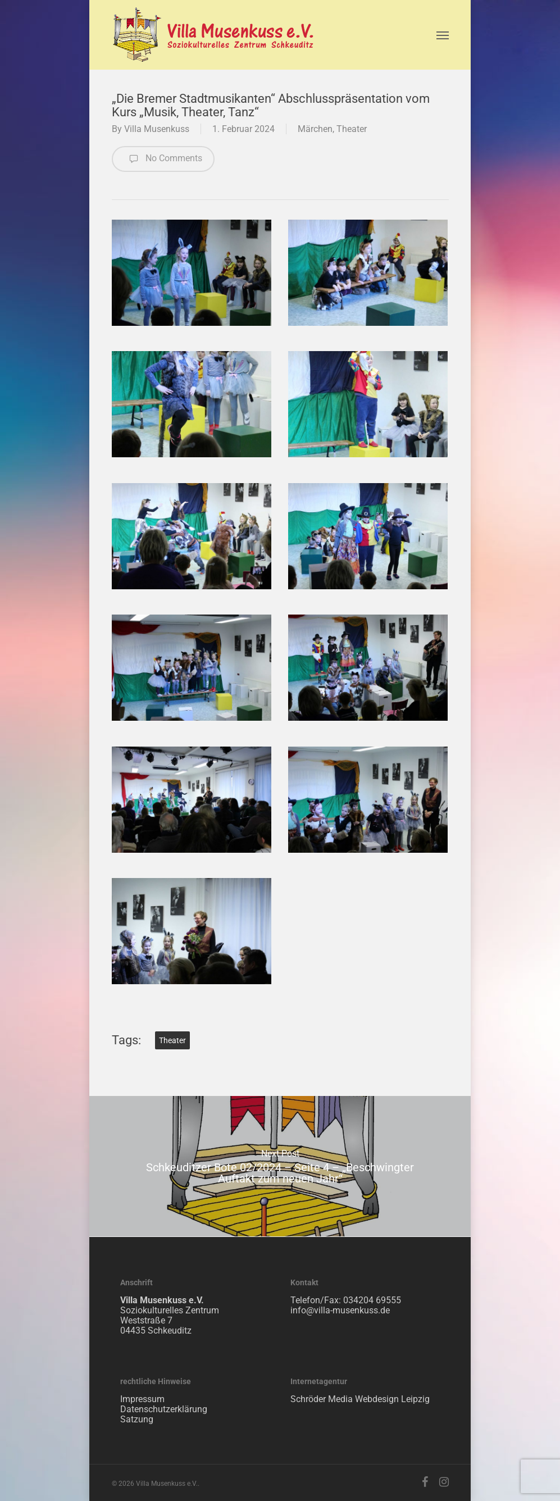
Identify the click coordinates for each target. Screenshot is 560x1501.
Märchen (315, 129)
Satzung (136, 1419)
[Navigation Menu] (442, 34)
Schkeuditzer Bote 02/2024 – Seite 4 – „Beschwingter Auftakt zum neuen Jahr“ (280, 1166)
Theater (351, 129)
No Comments (163, 159)
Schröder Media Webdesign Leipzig (360, 1399)
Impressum (142, 1399)
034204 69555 (372, 1300)
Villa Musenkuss (156, 129)
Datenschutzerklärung (163, 1409)
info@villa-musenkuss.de (340, 1310)
